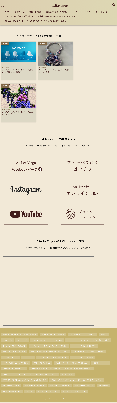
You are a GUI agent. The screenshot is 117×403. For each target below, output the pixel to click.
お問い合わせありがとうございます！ (82, 335)
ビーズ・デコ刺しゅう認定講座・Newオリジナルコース (49, 352)
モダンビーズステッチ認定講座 (82, 358)
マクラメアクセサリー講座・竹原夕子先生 (52, 358)
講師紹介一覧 (103, 386)
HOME (7, 12)
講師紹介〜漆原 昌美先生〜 (34, 386)
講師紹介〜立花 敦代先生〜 (57, 12)
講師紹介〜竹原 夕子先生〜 (84, 386)
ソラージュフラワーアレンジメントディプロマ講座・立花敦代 (88, 341)
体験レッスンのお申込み (42, 364)
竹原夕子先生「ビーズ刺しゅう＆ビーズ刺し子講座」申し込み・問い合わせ (77, 381)
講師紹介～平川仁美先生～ (12, 392)
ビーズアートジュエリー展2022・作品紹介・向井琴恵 (55, 71)
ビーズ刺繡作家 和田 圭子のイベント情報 (88, 352)
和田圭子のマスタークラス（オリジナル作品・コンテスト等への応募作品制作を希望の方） (61, 369)
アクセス (104, 335)
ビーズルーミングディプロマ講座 (14, 352)
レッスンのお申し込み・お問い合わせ (19, 16)
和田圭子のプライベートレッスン (14, 369)
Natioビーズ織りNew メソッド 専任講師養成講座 (19, 335)
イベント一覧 (7, 341)
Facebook (76, 12)
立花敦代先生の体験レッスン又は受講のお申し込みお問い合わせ (24, 381)
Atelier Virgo (59, 5)
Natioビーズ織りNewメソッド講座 (53, 335)
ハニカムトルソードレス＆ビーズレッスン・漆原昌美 (48, 346)
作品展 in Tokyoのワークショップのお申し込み (56, 16)
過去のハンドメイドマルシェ (47, 392)
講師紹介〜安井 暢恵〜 (11, 386)
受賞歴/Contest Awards (101, 364)
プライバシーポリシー (10, 358)
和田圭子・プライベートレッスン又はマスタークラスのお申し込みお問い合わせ (35, 21)
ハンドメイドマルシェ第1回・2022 (83, 346)
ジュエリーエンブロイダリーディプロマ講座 (47, 341)
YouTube (87, 12)
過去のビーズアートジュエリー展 (74, 392)
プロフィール (20, 12)
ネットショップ (102, 12)
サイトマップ (21, 341)
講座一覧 (29, 392)
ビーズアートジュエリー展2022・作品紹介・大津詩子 (18, 113)
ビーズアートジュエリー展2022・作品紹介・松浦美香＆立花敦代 (18, 71)
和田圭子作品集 (35, 12)
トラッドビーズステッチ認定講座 (14, 346)
